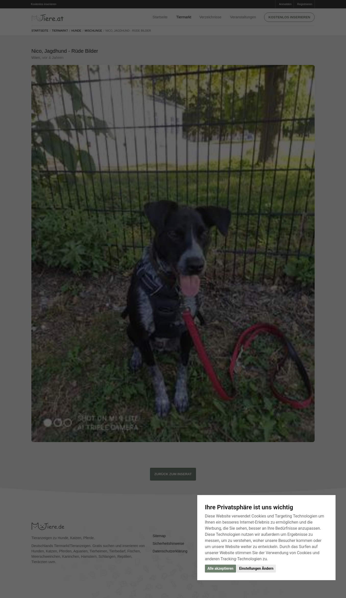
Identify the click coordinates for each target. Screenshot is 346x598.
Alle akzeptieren (220, 568)
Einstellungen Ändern (256, 568)
